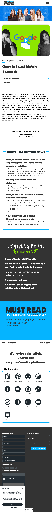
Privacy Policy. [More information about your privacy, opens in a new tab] (5, 500)
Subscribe (7, 82)
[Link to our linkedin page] (11, 455)
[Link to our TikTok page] (16, 455)
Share (26, 87)
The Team (5, 434)
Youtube (17, 403)
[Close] (22, 488)
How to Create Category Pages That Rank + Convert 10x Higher (25, 321)
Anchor (45, 390)
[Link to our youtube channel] (13, 455)
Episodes (5, 423)
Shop (4, 441)
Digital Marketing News (26, 134)
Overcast (26, 377)
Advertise (5, 427)
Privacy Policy (6, 444)
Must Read (26, 139)
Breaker (26, 390)
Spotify (35, 390)
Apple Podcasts (16, 377)
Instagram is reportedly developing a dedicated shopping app (22, 273)
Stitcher (7, 403)
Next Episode (45, 343)
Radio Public (16, 390)
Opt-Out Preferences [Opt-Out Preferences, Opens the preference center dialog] (12, 507)
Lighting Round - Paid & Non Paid (26, 136)
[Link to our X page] (3, 455)
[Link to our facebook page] (6, 455)
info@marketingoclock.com (34, 430)
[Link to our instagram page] (8, 455)
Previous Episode (9, 343)
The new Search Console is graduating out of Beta (26, 207)
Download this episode (26, 78)
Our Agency (5, 437)
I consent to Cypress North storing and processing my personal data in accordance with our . (15, 467)
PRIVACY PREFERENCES (38, 435)
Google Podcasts (44, 377)
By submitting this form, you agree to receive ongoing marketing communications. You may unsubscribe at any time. (13, 472)
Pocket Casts (35, 377)
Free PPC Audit (6, 430)
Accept (12, 504)
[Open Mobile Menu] (47, 3)
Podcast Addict (7, 377)
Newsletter (26, 403)
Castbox (7, 390)
